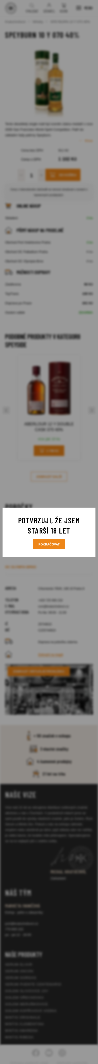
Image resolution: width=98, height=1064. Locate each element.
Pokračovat (49, 544)
